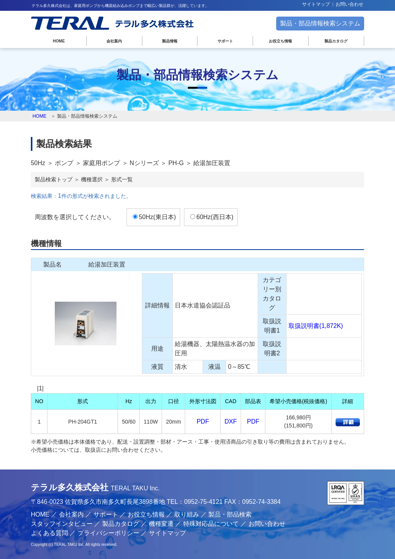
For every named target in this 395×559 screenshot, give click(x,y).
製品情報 (169, 41)
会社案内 (114, 41)
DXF (231, 421)
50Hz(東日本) (157, 217)
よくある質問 (49, 533)
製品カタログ (336, 41)
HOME (59, 41)
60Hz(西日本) (214, 217)
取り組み (186, 514)
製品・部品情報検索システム (320, 23)
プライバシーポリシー (108, 533)
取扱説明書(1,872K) (316, 326)
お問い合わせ (349, 4)
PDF (203, 421)
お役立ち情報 (280, 41)
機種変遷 (161, 523)
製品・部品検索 (230, 514)
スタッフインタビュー (62, 523)
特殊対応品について (211, 523)
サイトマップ (316, 4)
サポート (225, 41)
